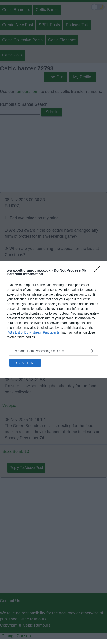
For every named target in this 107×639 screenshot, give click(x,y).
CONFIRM (25, 362)
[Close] (98, 270)
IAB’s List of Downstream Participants (33, 332)
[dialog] (53, 319)
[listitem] (53, 350)
